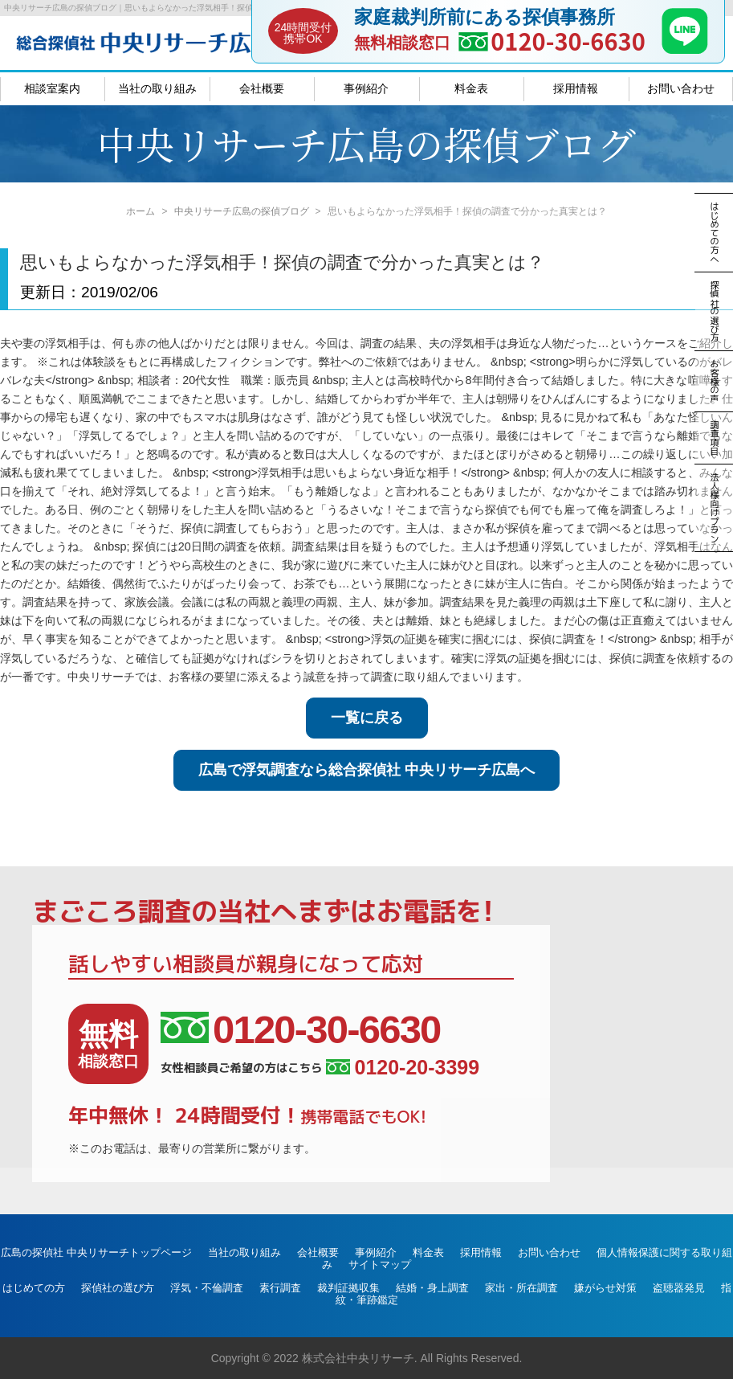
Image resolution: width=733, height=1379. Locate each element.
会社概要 (261, 88)
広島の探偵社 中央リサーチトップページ (96, 1252)
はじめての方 (33, 1288)
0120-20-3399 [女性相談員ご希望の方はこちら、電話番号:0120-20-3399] (402, 1068)
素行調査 (280, 1288)
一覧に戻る (367, 718)
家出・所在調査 (521, 1288)
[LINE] (685, 49)
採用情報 (575, 88)
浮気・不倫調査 (206, 1288)
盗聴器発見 (679, 1288)
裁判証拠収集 (348, 1288)
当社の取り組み (157, 88)
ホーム (140, 211)
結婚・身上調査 (432, 1288)
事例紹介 (366, 88)
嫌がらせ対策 (605, 1288)
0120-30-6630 (568, 40)
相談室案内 (52, 88)
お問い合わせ (681, 88)
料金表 (471, 88)
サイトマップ (379, 1264)
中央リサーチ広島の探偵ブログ (241, 211)
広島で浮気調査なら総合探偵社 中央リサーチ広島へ (366, 770)
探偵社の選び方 (117, 1288)
